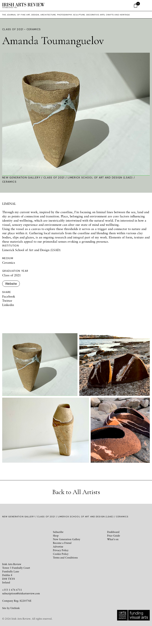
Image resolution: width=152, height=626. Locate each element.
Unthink (15, 608)
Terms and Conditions (65, 557)
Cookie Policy (60, 553)
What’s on (112, 539)
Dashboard (113, 531)
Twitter (7, 300)
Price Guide (113, 535)
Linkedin (8, 305)
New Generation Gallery (21, 177)
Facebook (8, 296)
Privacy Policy (60, 550)
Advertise (58, 546)
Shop (56, 535)
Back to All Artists (76, 492)
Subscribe (58, 531)
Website (11, 284)
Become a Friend (62, 542)
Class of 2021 (54, 177)
